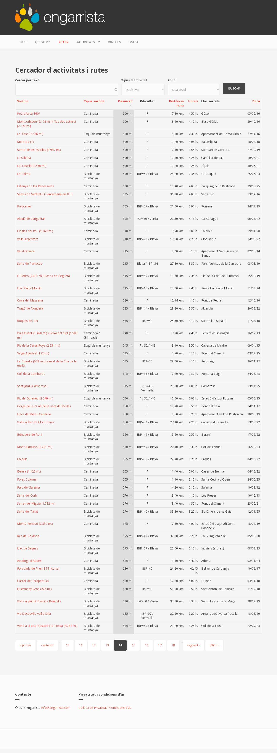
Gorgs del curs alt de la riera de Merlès (44, 406)
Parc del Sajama (28, 487)
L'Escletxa (24, 158)
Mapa (133, 42)
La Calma (23, 174)
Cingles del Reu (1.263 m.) (35, 231)
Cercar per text (27, 80)
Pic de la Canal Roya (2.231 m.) (38, 345)
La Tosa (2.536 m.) (30, 134)
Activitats (86, 41)
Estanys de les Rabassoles (35, 186)
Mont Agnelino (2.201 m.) (34, 447)
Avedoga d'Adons (29, 561)
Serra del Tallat (27, 511)
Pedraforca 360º (28, 113)
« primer (25, 645)
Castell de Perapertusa (33, 581)
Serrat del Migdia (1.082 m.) (36, 503)
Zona (172, 80)
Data (256, 101)
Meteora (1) (25, 142)
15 (133, 645)
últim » (214, 645)
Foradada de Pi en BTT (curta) (38, 568)
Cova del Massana (30, 300)
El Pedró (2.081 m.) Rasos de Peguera (43, 276)
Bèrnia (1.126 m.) (29, 471)
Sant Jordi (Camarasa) (32, 386)
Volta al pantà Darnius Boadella (39, 601)
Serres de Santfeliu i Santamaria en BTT (45, 194)
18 (173, 645)
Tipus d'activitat (134, 80)
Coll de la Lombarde (31, 374)
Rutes (63, 42)
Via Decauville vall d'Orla (34, 613)
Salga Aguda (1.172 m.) (33, 353)
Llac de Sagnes (27, 548)
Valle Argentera (27, 239)
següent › (193, 645)
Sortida (22, 101)
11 (80, 645)
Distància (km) (176, 103)
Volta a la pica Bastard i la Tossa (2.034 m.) (47, 626)
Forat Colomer (27, 479)
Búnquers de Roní (29, 434)
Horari (193, 101)
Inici (22, 42)
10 (67, 645)
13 (107, 645)
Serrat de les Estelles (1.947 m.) (39, 150)
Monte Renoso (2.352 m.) (35, 524)
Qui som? (42, 42)
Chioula (22, 459)
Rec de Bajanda (28, 536)
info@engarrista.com (56, 708)
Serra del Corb (27, 495)
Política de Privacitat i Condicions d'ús (105, 708)
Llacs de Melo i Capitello (34, 414)
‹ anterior (47, 645)
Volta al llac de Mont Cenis (35, 422)
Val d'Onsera (26, 251)
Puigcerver (24, 206)
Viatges (114, 42)
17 (160, 645)
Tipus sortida (94, 101)
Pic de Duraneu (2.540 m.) (35, 398)
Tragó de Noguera (30, 308)
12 (94, 645)
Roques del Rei (27, 321)
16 (146, 645)
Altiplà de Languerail (31, 219)
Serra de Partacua (29, 263)
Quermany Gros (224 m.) (34, 589)
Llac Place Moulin (29, 288)
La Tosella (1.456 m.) (31, 166)
